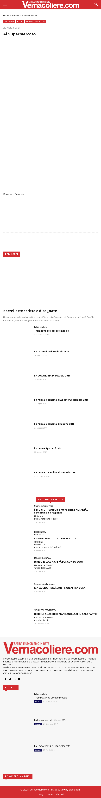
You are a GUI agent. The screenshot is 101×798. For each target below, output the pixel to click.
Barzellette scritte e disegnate (30, 310)
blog (20, 21)
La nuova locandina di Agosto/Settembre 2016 (61, 399)
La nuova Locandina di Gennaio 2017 (55, 472)
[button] (96, 4)
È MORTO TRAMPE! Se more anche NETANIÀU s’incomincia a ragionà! (61, 511)
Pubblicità (59, 794)
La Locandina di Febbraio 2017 (51, 351)
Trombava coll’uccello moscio (51, 330)
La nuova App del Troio (47, 448)
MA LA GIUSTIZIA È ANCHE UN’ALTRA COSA (59, 587)
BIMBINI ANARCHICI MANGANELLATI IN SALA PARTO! (65, 613)
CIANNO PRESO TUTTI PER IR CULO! (55, 538)
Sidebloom (75, 789)
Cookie (49, 794)
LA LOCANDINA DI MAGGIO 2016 (52, 375)
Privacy (40, 794)
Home (6, 15)
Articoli (15, 15)
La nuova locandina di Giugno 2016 (54, 423)
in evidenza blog (35, 21)
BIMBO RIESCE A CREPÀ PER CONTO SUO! (58, 561)
